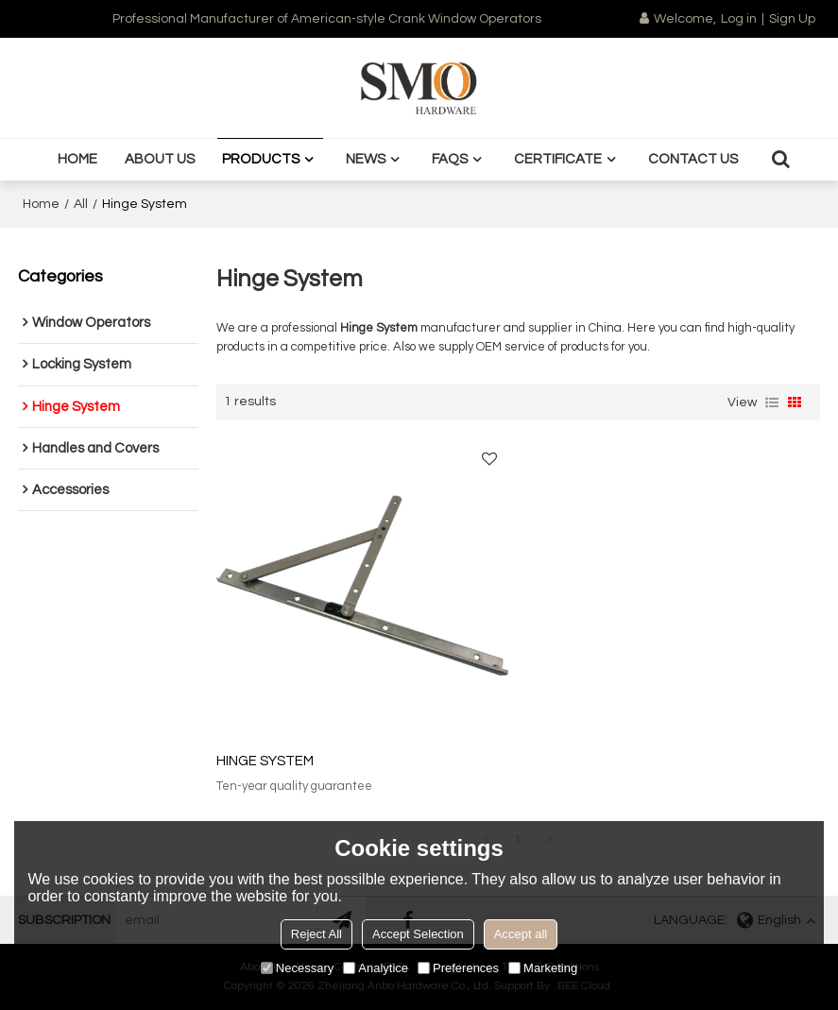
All (81, 204)
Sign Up (792, 19)
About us (160, 159)
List (772, 402)
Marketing (542, 968)
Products (260, 159)
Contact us (693, 159)
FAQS (450, 159)
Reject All (316, 934)
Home (77, 159)
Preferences (458, 968)
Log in (739, 19)
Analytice (375, 968)
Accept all (520, 934)
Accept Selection (418, 934)
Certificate (558, 159)
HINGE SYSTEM (265, 761)
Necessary (297, 968)
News (365, 159)
